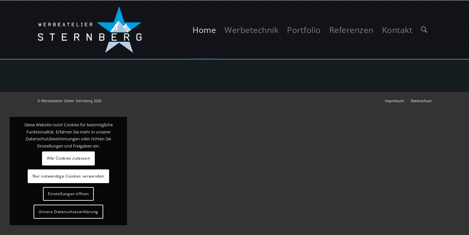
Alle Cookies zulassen (68, 158)
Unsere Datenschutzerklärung (68, 211)
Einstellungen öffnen (68, 193)
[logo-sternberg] (90, 29)
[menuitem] (204, 29)
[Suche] (424, 29)
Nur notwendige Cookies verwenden (68, 176)
